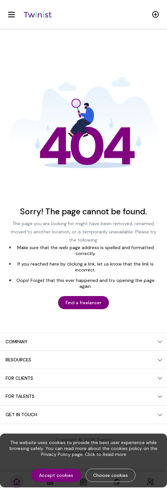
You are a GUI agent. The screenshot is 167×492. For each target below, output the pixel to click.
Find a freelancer (83, 303)
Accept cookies (56, 475)
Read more (114, 454)
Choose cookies (110, 475)
